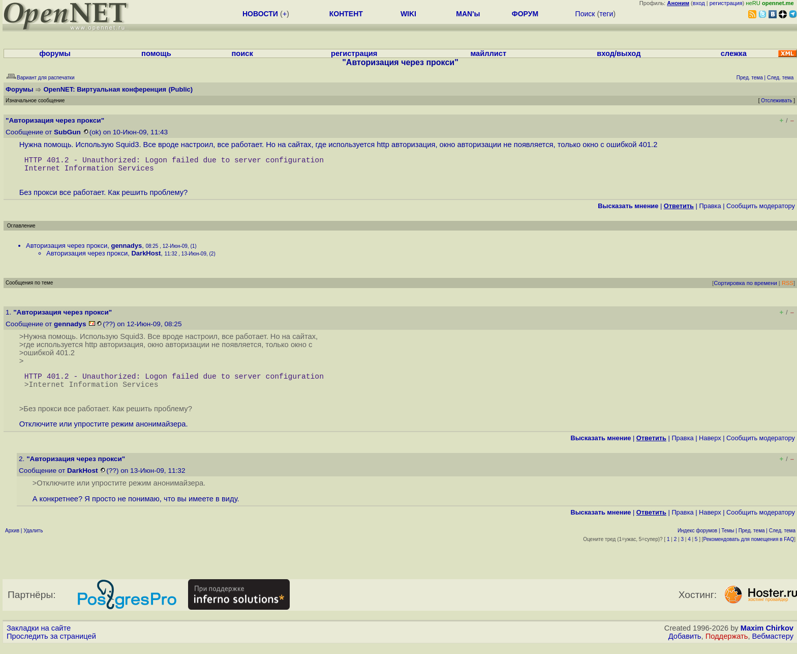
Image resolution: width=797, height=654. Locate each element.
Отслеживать (776, 100)
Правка (710, 210)
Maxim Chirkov (767, 636)
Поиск (585, 14)
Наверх (710, 446)
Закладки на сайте (39, 636)
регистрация (726, 3)
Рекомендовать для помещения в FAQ (748, 547)
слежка (734, 53)
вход (699, 3)
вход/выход (618, 53)
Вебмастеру (772, 644)
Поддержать (727, 644)
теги (606, 14)
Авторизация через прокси (66, 249)
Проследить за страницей (51, 644)
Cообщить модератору (760, 210)
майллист (488, 53)
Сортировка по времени (745, 287)
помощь (156, 53)
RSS (787, 287)
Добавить (684, 644)
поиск (242, 53)
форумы (55, 53)
